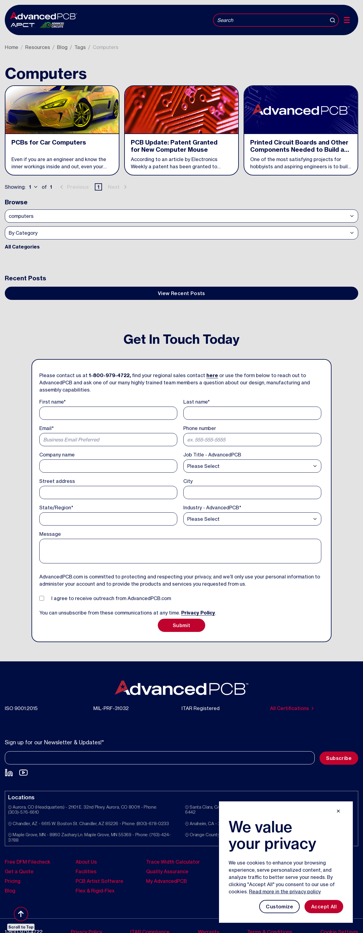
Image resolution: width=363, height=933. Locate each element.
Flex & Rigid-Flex (95, 891)
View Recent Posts (181, 293)
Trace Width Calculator (173, 862)
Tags (80, 47)
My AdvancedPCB (166, 881)
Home (11, 47)
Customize (279, 907)
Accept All (324, 907)
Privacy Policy (198, 613)
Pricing (12, 881)
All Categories (22, 247)
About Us (86, 862)
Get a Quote (19, 871)
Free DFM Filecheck (27, 862)
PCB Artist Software (99, 881)
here (212, 375)
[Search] (276, 20)
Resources (37, 47)
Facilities (86, 871)
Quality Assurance (167, 871)
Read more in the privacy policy (285, 892)
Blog (62, 47)
